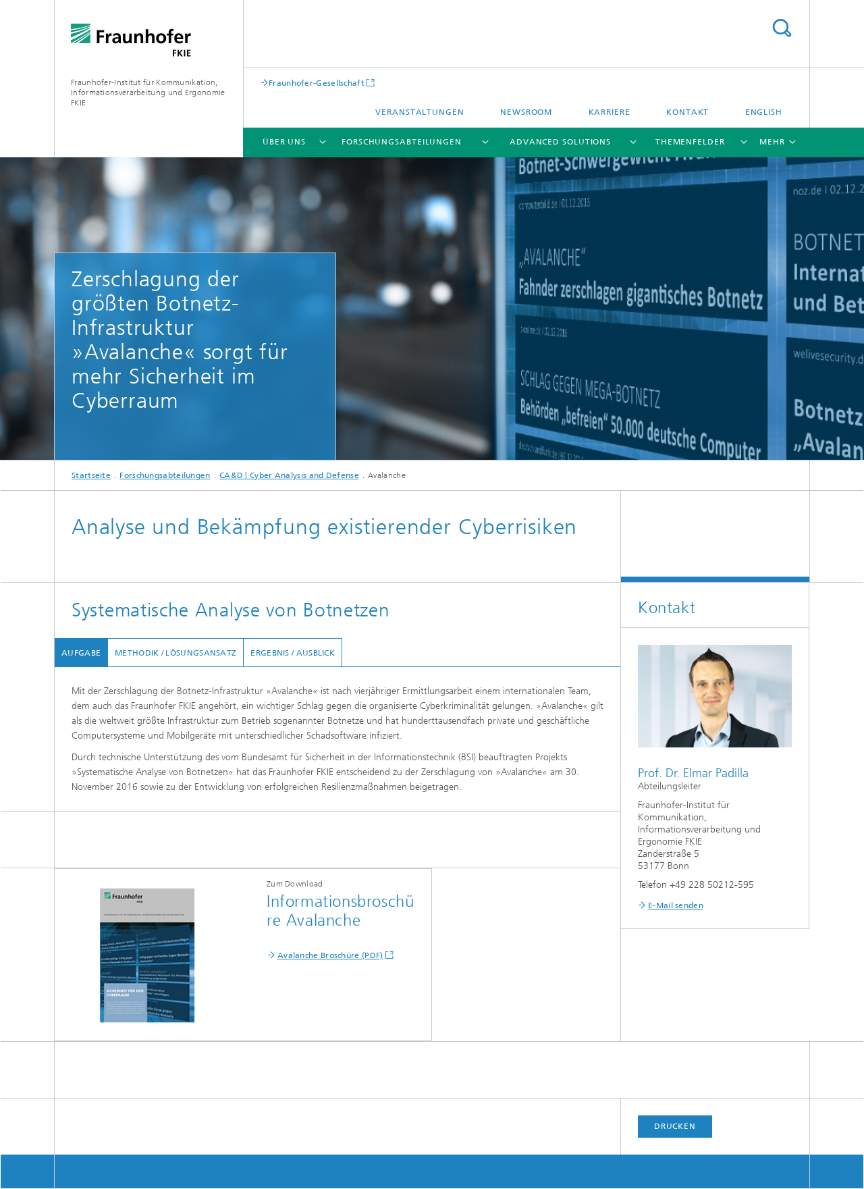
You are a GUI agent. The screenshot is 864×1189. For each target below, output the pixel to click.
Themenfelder (690, 142)
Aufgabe (81, 653)
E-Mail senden (675, 905)
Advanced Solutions (560, 142)
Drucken (675, 1126)
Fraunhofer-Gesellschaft (316, 82)
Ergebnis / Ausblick (292, 653)
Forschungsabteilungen (402, 142)
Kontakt (687, 112)
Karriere (609, 112)
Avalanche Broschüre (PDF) (330, 955)
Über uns (284, 142)
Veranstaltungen (419, 112)
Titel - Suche (781, 28)
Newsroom (526, 112)
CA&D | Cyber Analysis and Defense (289, 475)
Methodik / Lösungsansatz (175, 653)
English (763, 112)
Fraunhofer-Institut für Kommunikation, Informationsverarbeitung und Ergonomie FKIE (148, 92)
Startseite (91, 475)
